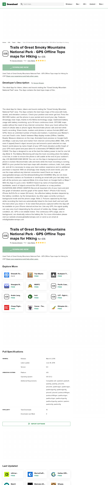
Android (92, 4)
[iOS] (9, 43)
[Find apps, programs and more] (42, 4)
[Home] (4, 43)
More (101, 4)
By (16, 61)
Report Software (36, 424)
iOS (84, 4)
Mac (77, 4)
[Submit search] (21, 4)
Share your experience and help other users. (22, 76)
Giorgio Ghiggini (38, 83)
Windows (69, 4)
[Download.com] (10, 4)
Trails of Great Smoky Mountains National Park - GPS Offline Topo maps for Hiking (37, 52)
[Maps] (19, 43)
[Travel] (13, 43)
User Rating (37, 61)
